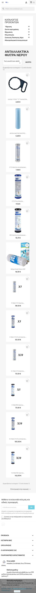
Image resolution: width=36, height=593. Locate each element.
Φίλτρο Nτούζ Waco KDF (18, 269)
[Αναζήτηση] (18, 9)
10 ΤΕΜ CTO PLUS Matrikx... (18, 439)
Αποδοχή (17, 591)
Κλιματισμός (9, 35)
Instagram (3, 524)
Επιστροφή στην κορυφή (20, 489)
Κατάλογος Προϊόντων (12, 21)
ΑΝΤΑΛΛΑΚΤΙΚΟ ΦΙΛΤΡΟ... (18, 133)
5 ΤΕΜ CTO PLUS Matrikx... (18, 337)
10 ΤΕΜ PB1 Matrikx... (18, 473)
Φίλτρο (28, 62)
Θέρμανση (8, 32)
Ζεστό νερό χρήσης (12, 29)
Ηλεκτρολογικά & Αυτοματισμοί (16, 40)
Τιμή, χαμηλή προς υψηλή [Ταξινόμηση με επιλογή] (12, 62)
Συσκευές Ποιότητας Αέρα (14, 38)
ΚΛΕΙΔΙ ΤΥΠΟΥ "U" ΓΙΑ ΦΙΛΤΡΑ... (18, 99)
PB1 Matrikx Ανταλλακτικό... (18, 235)
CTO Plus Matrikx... (18, 201)
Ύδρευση (8, 27)
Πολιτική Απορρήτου (19, 588)
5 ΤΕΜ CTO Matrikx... (18, 303)
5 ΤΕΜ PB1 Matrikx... (18, 405)
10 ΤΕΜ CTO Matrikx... (18, 371)
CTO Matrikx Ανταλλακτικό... (18, 167)
